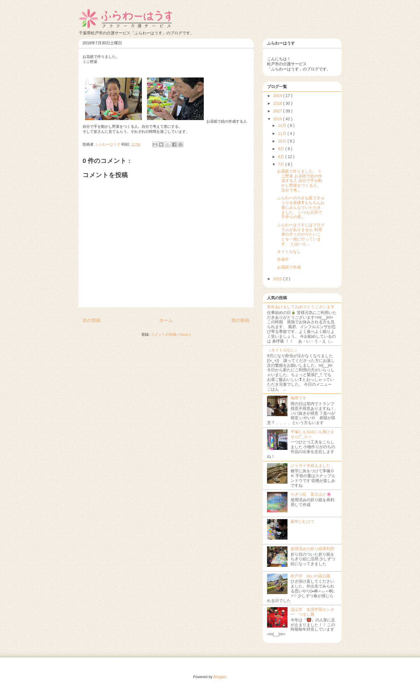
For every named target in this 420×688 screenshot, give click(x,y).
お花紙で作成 (289, 267)
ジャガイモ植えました (310, 465)
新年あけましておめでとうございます (301, 307)
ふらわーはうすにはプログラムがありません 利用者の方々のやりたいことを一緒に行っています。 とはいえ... (301, 234)
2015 (278, 278)
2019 (278, 95)
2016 (278, 119)
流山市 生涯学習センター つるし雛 (312, 611)
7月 (281, 164)
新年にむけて (302, 521)
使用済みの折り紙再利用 (312, 548)
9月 (281, 148)
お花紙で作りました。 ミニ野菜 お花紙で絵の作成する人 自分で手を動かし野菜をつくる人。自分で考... (299, 180)
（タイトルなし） (283, 350)
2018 (278, 103)
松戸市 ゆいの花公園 (310, 576)
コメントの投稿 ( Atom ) (171, 334)
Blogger (219, 677)
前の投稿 (240, 320)
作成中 (283, 259)
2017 (278, 111)
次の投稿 (92, 320)
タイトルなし (289, 251)
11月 (282, 133)
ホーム (166, 320)
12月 (282, 125)
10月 (282, 141)
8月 (281, 156)
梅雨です (298, 398)
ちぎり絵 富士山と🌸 (311, 494)
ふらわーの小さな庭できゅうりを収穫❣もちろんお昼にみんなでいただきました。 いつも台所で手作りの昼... (301, 207)
